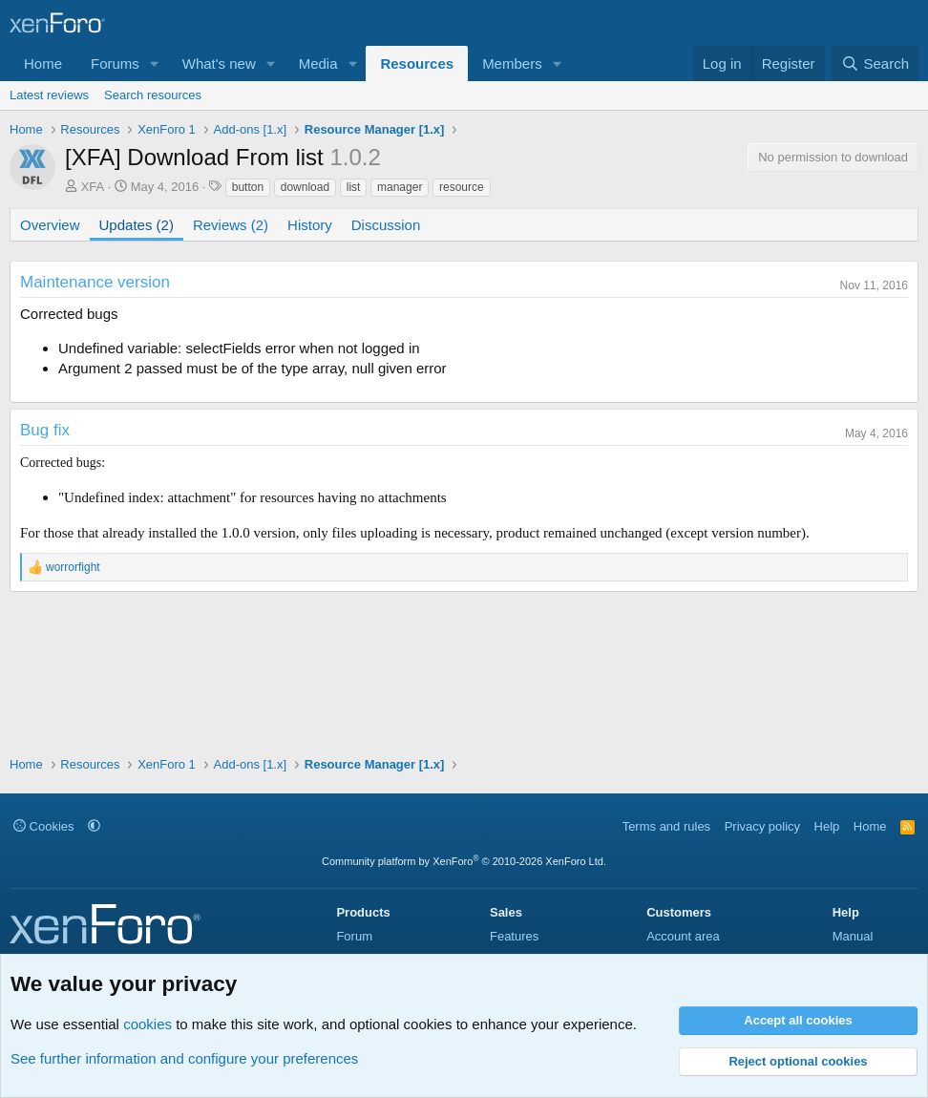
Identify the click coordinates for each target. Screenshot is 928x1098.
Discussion (386, 225)
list (354, 187)
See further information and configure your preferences (184, 1058)
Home (43, 63)
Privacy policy (762, 826)
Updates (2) (136, 225)
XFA (93, 186)
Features (514, 936)
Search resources (152, 95)
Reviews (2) (230, 225)
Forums (115, 63)
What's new (219, 63)
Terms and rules (666, 826)
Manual (853, 936)
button (248, 187)
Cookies (43, 826)
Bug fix (45, 430)
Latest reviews (49, 95)
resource (461, 187)
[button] (154, 63)
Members (512, 63)
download (305, 187)
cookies (147, 1024)
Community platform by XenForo (464, 861)
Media (318, 63)
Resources (416, 63)
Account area (683, 936)
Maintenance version (95, 282)
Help (827, 826)
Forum (354, 936)
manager (399, 187)
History (309, 225)
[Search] (875, 63)
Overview (50, 225)
